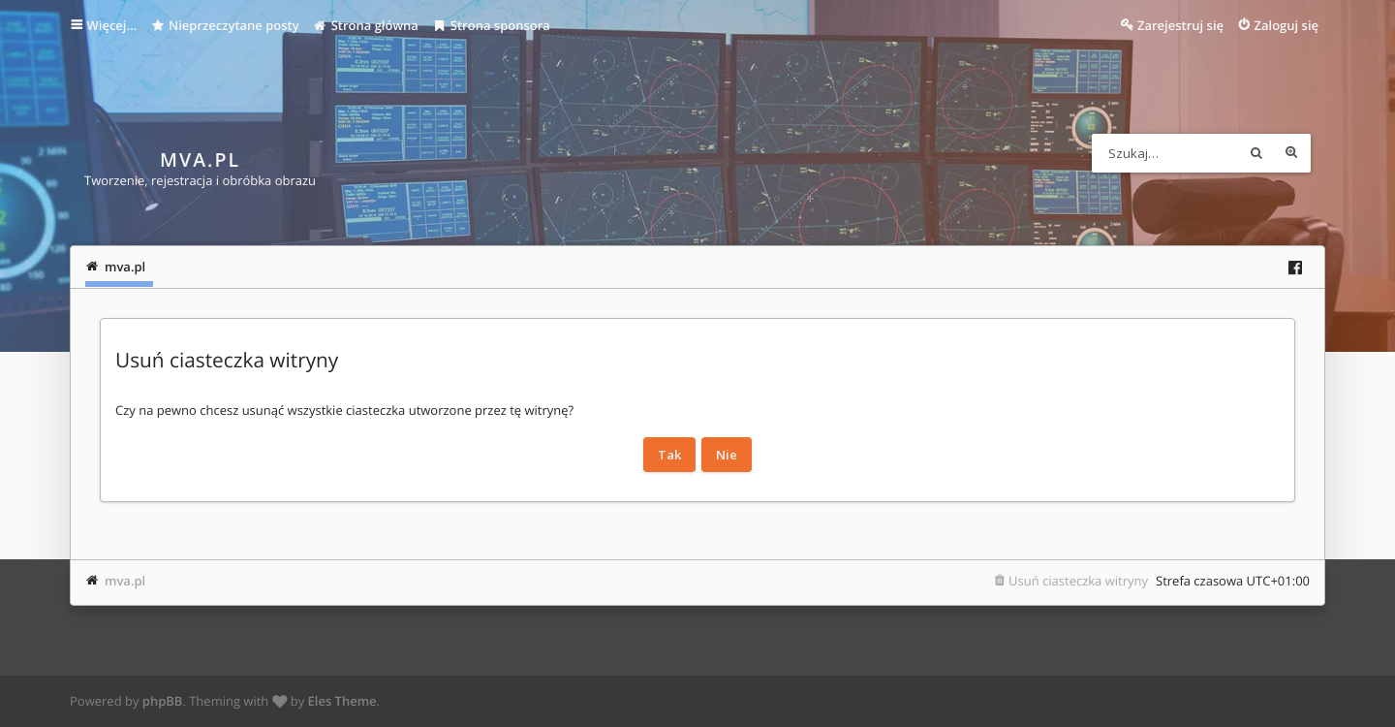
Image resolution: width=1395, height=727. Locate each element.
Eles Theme (342, 701)
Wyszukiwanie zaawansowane (1291, 153)
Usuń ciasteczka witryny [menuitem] (1078, 580)
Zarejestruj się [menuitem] (1180, 25)
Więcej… (112, 25)
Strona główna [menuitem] (365, 25)
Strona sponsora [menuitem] (491, 25)
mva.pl (125, 580)
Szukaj (1256, 153)
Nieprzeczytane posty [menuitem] (224, 25)
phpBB (162, 701)
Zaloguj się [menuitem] (1287, 25)
